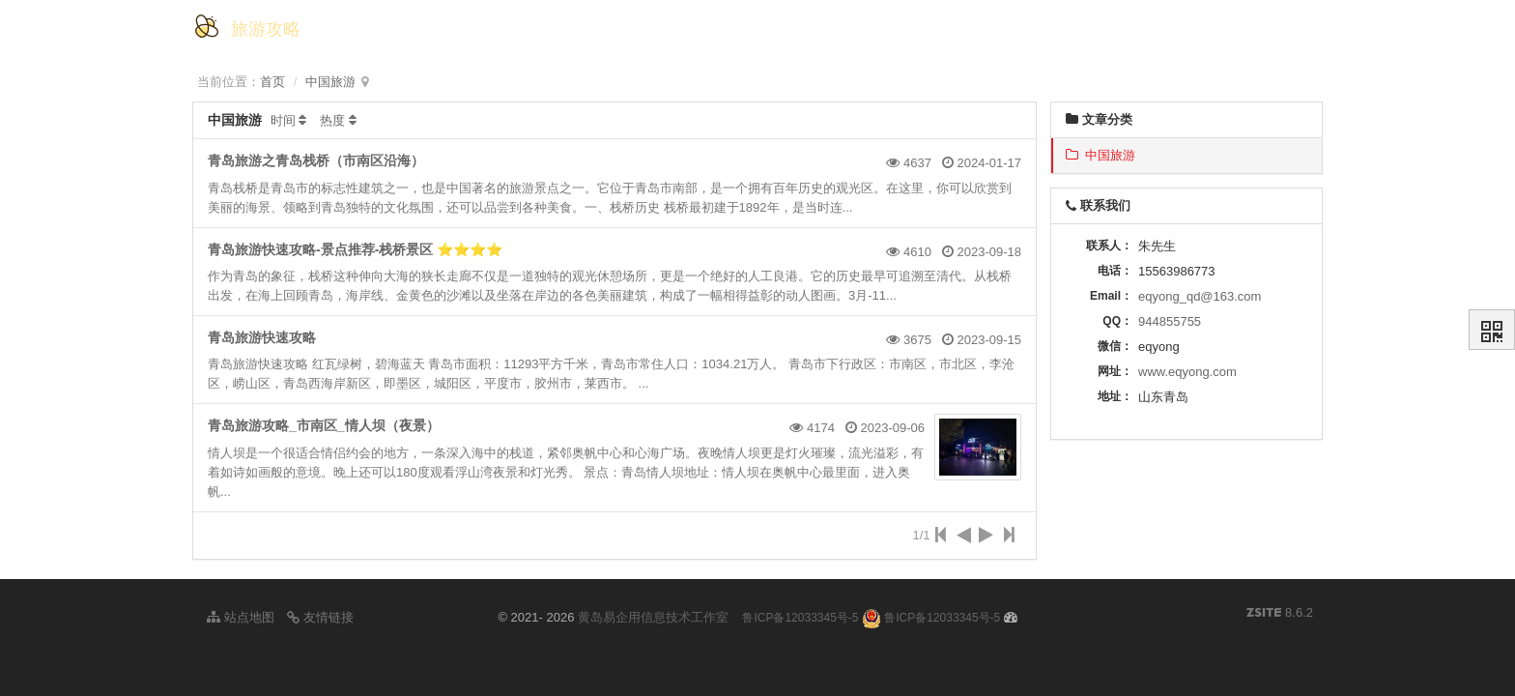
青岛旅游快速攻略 (262, 337)
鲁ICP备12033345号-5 (800, 617)
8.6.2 (1279, 614)
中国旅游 (330, 81)
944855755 (1169, 321)
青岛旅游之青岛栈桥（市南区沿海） (316, 160)
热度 (332, 120)
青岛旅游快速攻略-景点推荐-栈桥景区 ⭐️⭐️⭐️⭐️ (355, 249)
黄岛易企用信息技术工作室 (653, 617)
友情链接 (320, 617)
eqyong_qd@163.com (1199, 296)
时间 (283, 120)
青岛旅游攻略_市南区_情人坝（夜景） (324, 425)
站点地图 (240, 617)
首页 (272, 81)
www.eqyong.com (1187, 371)
